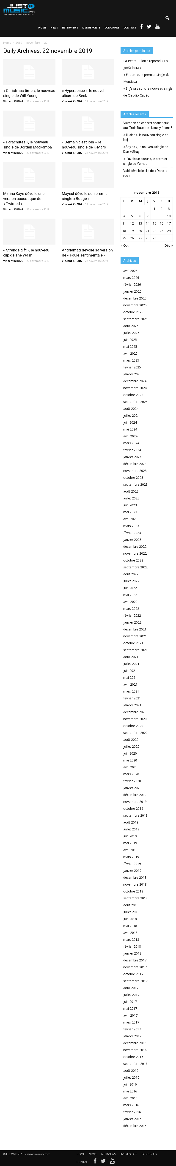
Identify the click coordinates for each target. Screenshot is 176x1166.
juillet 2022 (131, 581)
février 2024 (132, 450)
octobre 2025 (133, 312)
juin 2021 (130, 670)
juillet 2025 (131, 333)
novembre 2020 (135, 719)
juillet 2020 (131, 746)
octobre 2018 (133, 891)
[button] (167, 18)
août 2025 (130, 326)
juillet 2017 (131, 994)
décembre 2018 (134, 877)
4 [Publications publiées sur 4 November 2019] (124, 216)
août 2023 (130, 491)
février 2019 (132, 863)
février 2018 (132, 946)
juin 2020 (130, 753)
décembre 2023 (134, 464)
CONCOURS (111, 27)
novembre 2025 (135, 305)
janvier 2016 (132, 1119)
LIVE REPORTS (91, 27)
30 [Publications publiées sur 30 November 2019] (161, 238)
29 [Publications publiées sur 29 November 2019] (154, 238)
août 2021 (130, 657)
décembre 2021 (134, 629)
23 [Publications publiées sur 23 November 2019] (161, 230)
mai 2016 (130, 1091)
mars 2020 (131, 774)
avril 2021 (130, 684)
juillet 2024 (131, 415)
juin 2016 (130, 1084)
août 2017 (130, 988)
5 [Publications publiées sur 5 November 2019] (132, 216)
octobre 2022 (133, 560)
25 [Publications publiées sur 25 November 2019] (124, 238)
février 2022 (132, 615)
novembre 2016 (135, 1050)
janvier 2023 (132, 539)
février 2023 (132, 532)
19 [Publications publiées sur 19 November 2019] (132, 230)
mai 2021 (130, 677)
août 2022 (130, 574)
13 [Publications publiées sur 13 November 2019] (140, 223)
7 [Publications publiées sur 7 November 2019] (147, 216)
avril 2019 (130, 850)
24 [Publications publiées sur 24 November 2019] (169, 230)
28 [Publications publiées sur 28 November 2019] (147, 238)
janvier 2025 (132, 374)
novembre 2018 (135, 884)
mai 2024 (130, 429)
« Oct (125, 245)
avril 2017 (130, 1015)
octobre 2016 (133, 1057)
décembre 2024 (134, 381)
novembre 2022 (135, 553)
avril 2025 (130, 353)
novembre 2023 (135, 470)
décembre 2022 (134, 546)
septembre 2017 (135, 981)
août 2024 (130, 408)
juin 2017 (130, 1001)
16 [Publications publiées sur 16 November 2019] (161, 223)
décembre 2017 (134, 960)
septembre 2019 (135, 815)
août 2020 (130, 739)
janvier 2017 (132, 1036)
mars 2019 (131, 857)
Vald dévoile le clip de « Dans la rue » (145, 173)
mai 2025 (130, 346)
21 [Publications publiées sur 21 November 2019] (147, 230)
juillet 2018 (131, 912)
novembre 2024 (135, 388)
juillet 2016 (131, 1077)
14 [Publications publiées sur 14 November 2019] (147, 223)
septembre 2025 (135, 319)
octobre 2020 (133, 726)
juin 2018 (130, 919)
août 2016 (130, 1070)
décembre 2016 (134, 1043)
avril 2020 (130, 767)
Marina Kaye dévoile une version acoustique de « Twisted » (23, 198)
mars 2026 (131, 277)
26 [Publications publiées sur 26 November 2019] (132, 238)
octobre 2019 (133, 808)
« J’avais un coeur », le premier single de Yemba (145, 161)
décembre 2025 (134, 298)
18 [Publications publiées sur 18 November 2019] (124, 230)
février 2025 (132, 367)
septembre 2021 (135, 650)
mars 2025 (131, 360)
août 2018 (130, 905)
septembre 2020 (135, 732)
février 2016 (132, 1112)
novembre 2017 (135, 967)
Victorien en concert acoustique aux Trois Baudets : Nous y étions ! (147, 125)
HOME (42, 27)
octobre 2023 (133, 477)
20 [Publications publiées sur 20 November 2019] (140, 230)
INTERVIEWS (70, 27)
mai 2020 (130, 760)
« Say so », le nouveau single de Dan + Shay (145, 149)
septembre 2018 (135, 898)
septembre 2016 (135, 1063)
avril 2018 (130, 932)
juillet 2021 (131, 663)
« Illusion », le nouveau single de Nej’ (145, 137)
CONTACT (130, 27)
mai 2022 (130, 595)
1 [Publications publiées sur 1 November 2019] (154, 208)
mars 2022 (131, 608)
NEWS (54, 27)
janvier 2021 (132, 705)
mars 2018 (131, 939)
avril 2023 (130, 519)
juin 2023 (130, 505)
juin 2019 (130, 836)
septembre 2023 (135, 484)
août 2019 (130, 822)
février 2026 (132, 284)
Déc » (168, 245)
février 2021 (132, 698)
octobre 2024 (133, 395)
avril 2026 (130, 270)
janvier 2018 (132, 953)
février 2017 (132, 1029)
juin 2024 (130, 422)
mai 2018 (130, 926)
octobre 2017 (133, 974)
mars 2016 (131, 1105)
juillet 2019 (131, 829)
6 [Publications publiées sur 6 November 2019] (140, 216)
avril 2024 (130, 436)
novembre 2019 (135, 801)
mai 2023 (130, 512)
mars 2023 (131, 526)
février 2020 (132, 781)
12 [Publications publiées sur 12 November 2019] (132, 223)
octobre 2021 (133, 643)
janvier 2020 (132, 788)
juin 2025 (130, 339)
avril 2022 (130, 601)
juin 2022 (130, 588)
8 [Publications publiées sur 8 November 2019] (154, 216)
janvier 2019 (132, 870)
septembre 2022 (135, 567)
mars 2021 (131, 691)
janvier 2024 (132, 457)
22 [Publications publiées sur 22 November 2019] (154, 230)
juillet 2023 (131, 498)
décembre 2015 (134, 1125)
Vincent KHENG (13, 101)
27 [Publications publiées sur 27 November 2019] (140, 238)
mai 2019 (130, 843)
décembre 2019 (134, 795)
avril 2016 (130, 1098)
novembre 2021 (135, 636)
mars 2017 (131, 1022)
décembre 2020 (134, 712)
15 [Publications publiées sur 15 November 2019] (154, 223)
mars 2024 (131, 443)
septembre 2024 (135, 401)
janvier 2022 (132, 622)
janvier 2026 (132, 291)
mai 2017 (130, 1008)
